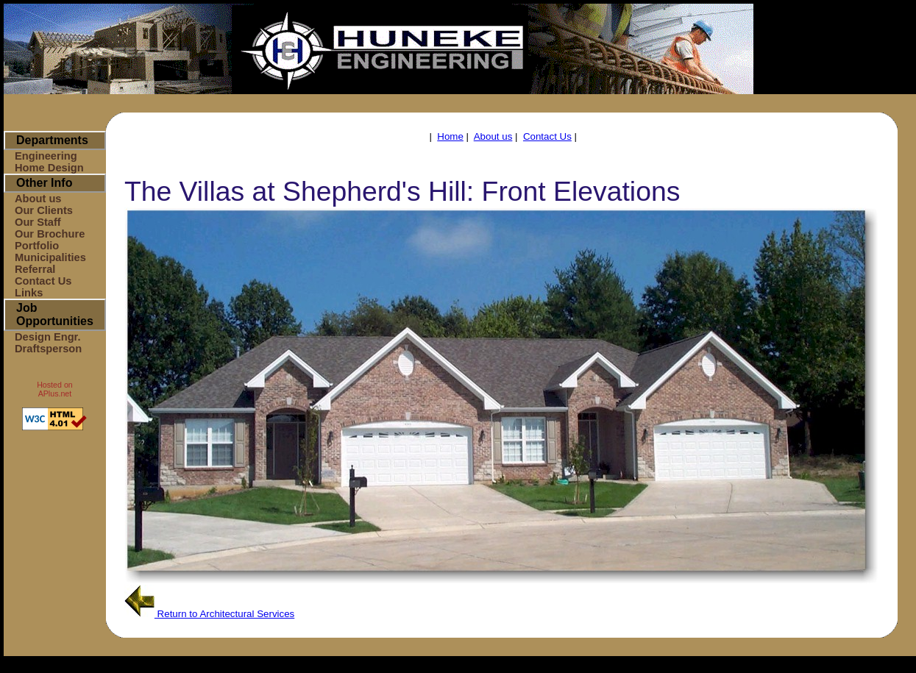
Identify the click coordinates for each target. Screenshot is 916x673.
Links (29, 293)
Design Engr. (48, 337)
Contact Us (43, 281)
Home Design (49, 168)
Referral (35, 269)
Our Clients (44, 210)
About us (38, 198)
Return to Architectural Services (209, 613)
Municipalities (50, 257)
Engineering (46, 156)
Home (450, 136)
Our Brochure (50, 234)
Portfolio (37, 246)
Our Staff (38, 222)
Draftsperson (48, 349)
